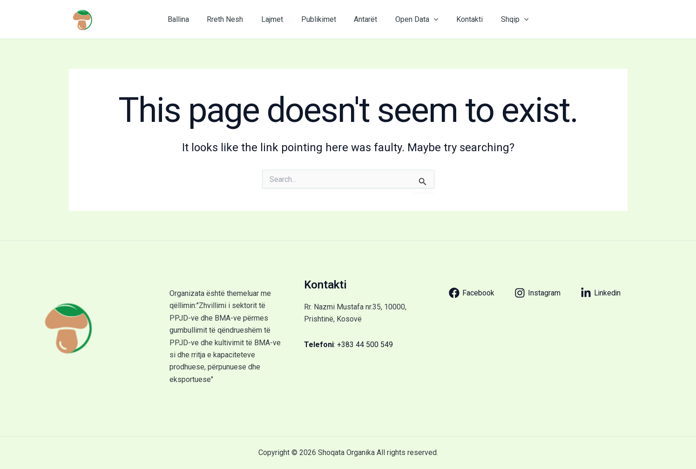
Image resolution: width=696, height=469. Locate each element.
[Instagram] (537, 293)
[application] (429, 19)
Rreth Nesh (233, 19)
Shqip (504, 19)
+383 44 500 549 (365, 344)
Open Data (412, 19)
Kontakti (462, 19)
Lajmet (277, 19)
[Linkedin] (601, 293)
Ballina (189, 19)
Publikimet (320, 19)
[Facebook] (471, 293)
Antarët (364, 19)
